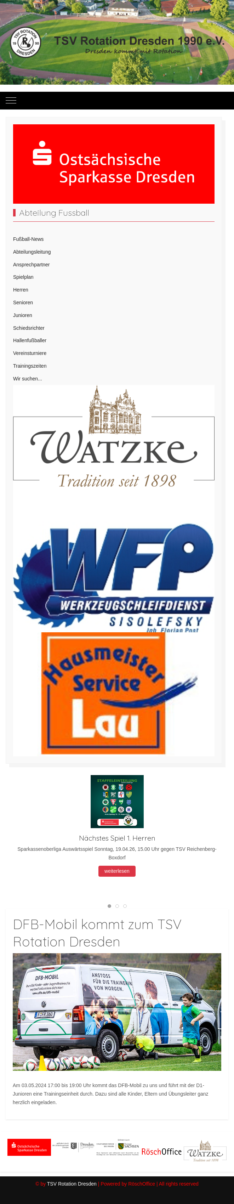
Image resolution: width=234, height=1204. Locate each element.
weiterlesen (117, 871)
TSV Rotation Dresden (72, 1184)
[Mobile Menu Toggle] (11, 100)
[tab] (109, 906)
